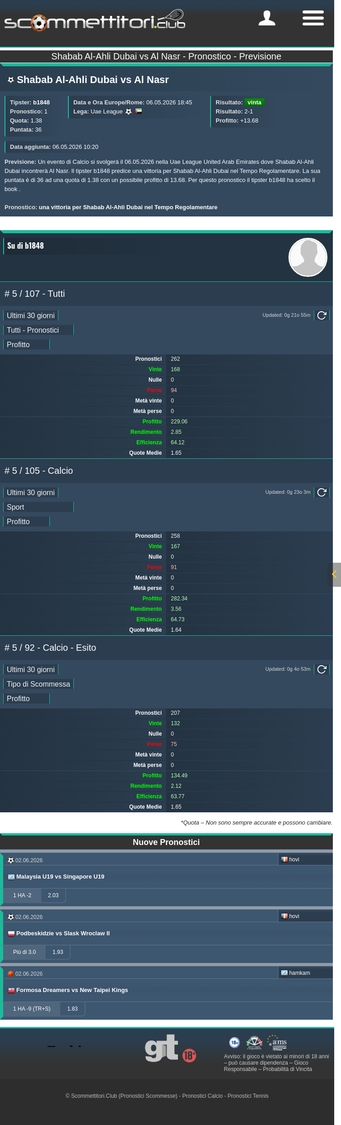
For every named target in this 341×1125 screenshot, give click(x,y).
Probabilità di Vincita (287, 1069)
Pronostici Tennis (248, 1096)
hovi (290, 859)
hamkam (295, 973)
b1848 (41, 102)
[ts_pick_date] (30, 315)
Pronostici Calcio (203, 1096)
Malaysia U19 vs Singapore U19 (55, 877)
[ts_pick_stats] (38, 330)
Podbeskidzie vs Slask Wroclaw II (58, 933)
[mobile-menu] (267, 17)
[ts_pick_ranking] (26, 344)
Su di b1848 (25, 245)
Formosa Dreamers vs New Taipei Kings (67, 990)
